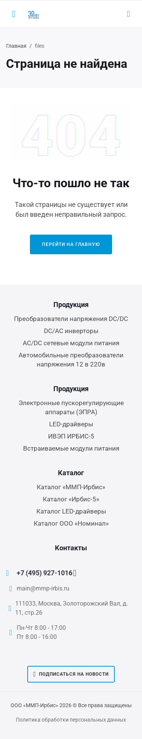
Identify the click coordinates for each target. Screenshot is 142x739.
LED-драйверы (71, 424)
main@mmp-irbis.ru (43, 588)
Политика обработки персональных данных (71, 720)
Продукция (71, 304)
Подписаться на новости (71, 674)
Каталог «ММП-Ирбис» (71, 487)
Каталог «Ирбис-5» (71, 499)
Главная (16, 46)
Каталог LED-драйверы (71, 511)
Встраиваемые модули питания (71, 448)
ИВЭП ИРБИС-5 (71, 436)
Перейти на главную (71, 244)
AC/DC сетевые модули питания (71, 343)
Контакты (71, 548)
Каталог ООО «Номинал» (71, 523)
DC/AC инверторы (71, 331)
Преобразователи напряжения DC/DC (71, 319)
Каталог (71, 473)
